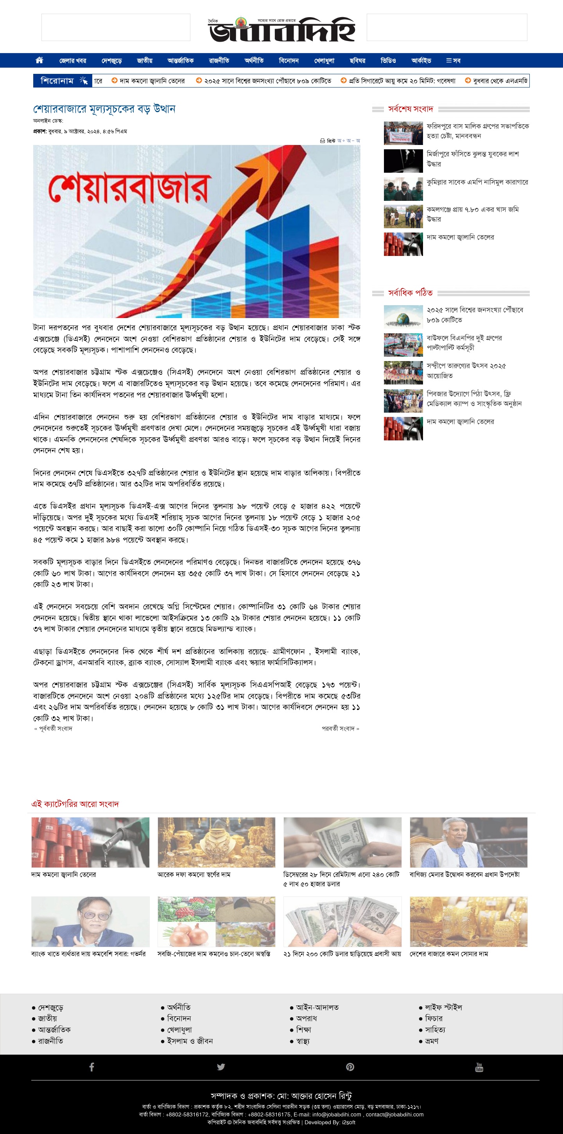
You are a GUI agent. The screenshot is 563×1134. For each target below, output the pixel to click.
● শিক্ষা (300, 1030)
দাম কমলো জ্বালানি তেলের (163, 81)
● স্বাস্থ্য (299, 1041)
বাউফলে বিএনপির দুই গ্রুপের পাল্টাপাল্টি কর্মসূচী (464, 343)
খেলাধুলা (324, 61)
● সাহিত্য (431, 1030)
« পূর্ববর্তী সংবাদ (53, 728)
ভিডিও (388, 61)
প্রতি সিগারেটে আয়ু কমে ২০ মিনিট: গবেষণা (412, 81)
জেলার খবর (72, 61)
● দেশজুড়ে (47, 1007)
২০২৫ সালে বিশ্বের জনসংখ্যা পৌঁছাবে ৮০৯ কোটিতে (278, 81)
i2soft (348, 1122)
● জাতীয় (44, 1018)
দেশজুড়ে (112, 61)
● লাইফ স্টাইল (440, 1007)
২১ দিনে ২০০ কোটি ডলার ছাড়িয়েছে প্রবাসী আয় (342, 954)
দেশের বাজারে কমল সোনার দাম (449, 954)
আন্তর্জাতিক (181, 61)
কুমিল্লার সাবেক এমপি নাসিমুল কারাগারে (477, 182)
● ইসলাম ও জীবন (186, 1041)
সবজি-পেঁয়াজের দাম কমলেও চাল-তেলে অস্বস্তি (214, 954)
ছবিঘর (357, 61)
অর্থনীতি (254, 61)
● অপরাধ (303, 1018)
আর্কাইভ (421, 61)
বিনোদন (289, 61)
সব (453, 61)
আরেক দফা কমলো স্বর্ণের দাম (194, 874)
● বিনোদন (175, 1018)
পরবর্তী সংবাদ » (341, 728)
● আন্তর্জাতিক (51, 1030)
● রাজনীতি (47, 1041)
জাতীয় (144, 61)
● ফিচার (430, 1018)
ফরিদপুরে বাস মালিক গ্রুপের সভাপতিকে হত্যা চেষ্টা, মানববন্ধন (478, 131)
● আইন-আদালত (314, 1007)
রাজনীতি (219, 61)
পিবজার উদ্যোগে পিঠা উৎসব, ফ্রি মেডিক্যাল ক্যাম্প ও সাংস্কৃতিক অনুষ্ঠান (474, 399)
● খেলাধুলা (176, 1030)
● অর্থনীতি (175, 1007)
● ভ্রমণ (428, 1041)
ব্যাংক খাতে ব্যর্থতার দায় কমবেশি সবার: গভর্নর (88, 954)
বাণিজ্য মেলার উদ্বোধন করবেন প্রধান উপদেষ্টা (465, 874)
